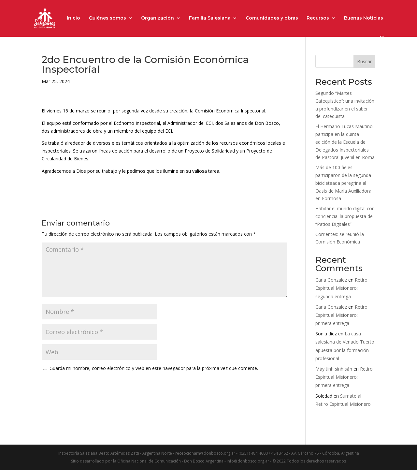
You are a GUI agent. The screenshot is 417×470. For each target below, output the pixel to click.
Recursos (318, 18)
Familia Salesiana (210, 18)
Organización (157, 18)
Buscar (364, 61)
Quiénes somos (107, 18)
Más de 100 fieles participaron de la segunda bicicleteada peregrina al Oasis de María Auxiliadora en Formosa (343, 182)
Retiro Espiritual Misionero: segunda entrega (341, 288)
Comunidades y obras (272, 18)
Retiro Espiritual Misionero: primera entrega (341, 315)
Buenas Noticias (363, 18)
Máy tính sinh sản (333, 369)
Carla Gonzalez (331, 280)
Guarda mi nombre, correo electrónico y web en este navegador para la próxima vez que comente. (154, 368)
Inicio (73, 18)
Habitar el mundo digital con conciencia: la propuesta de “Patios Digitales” (345, 216)
